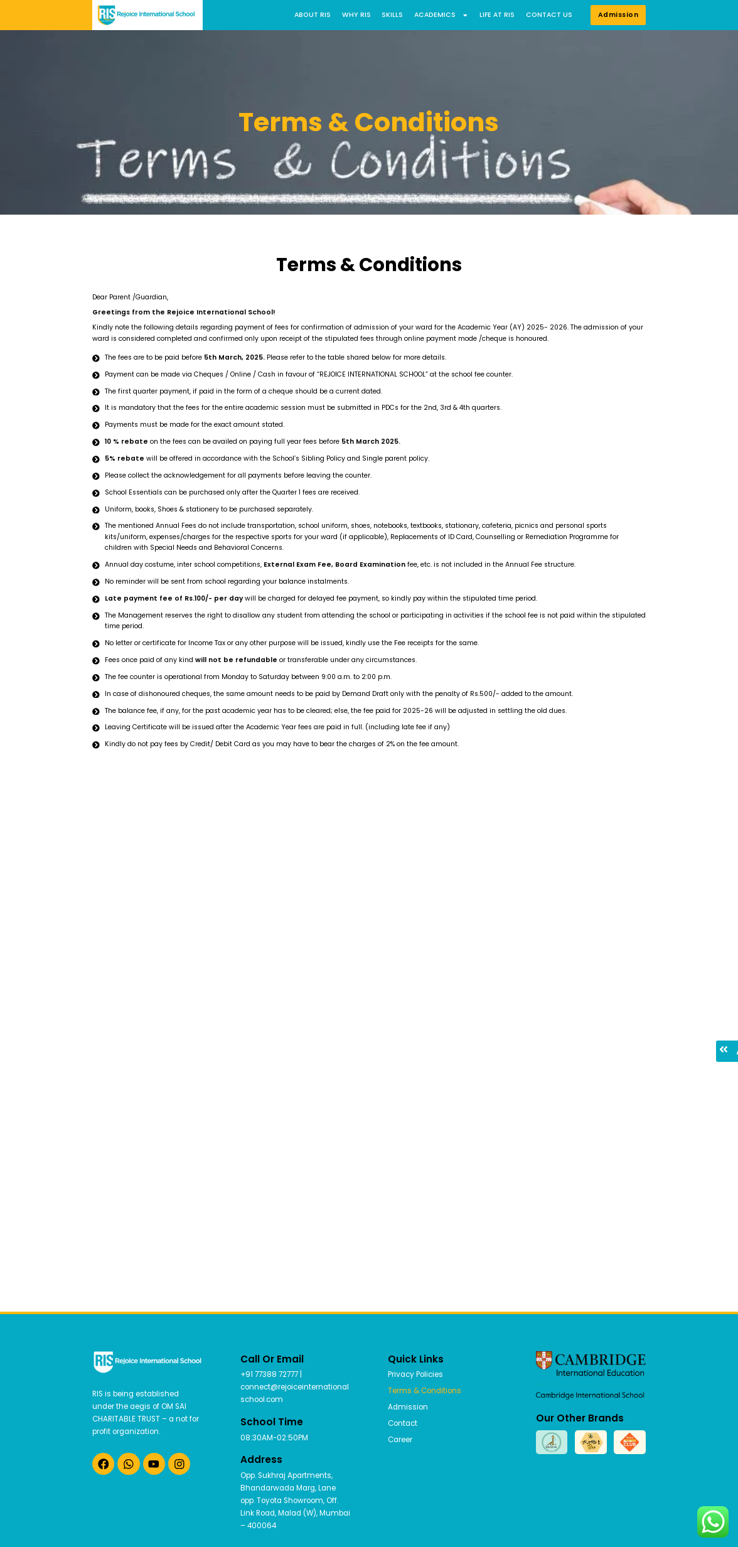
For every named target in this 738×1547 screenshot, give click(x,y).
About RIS (312, 14)
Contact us (549, 14)
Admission (408, 1407)
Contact (402, 1423)
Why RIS (356, 14)
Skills (392, 14)
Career (400, 1440)
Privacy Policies (415, 1374)
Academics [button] (441, 15)
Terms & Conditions (424, 1391)
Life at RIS (497, 14)
